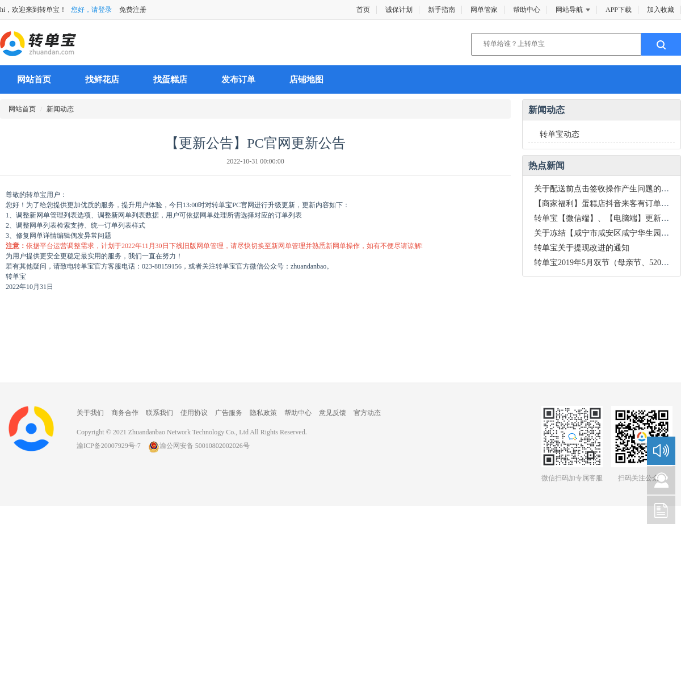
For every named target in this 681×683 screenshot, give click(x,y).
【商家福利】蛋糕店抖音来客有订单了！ (605, 203)
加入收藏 (660, 10)
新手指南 (441, 10)
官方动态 (367, 413)
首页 (363, 10)
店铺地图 (306, 79)
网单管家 (484, 10)
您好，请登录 (91, 10)
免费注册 (132, 10)
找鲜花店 (102, 79)
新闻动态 (60, 109)
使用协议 (194, 413)
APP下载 (619, 10)
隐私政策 (263, 413)
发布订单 (238, 79)
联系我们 (159, 413)
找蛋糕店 (170, 79)
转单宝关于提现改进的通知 (581, 248)
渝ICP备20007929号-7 (109, 446)
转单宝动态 (559, 134)
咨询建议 (661, 480)
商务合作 (124, 413)
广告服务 (228, 413)
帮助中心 (526, 10)
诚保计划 (399, 10)
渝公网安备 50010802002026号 (199, 446)
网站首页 (34, 79)
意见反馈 (332, 413)
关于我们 (90, 413)
